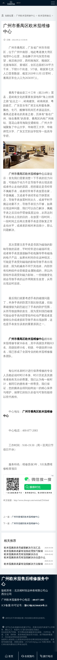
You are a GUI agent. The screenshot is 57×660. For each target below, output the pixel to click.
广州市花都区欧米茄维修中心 (25, 523)
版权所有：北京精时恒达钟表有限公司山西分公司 (24, 592)
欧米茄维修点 (44, 16)
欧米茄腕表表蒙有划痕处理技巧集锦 (23, 551)
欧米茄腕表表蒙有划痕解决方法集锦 (23, 564)
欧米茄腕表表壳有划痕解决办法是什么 (24, 557)
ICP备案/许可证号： (24, 605)
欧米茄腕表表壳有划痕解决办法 (21, 554)
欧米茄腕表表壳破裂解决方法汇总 (22, 547)
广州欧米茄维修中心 (25, 16)
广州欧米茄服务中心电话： (22, 599)
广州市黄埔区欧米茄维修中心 (25, 517)
